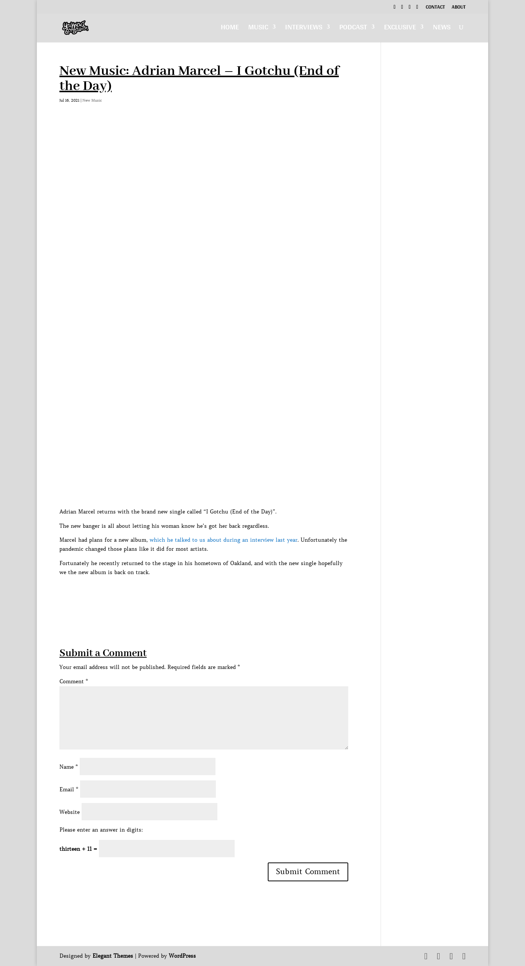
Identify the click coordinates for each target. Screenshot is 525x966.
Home (230, 29)
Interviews (303, 29)
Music (258, 29)
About (459, 8)
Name (68, 766)
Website (69, 812)
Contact (435, 8)
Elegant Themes (113, 955)
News (442, 29)
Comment (73, 681)
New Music (92, 100)
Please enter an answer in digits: (101, 829)
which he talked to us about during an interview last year (223, 539)
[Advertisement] (196, 594)
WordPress (182, 955)
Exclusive (400, 29)
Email (68, 789)
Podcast (353, 29)
